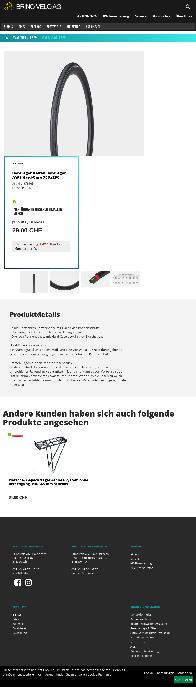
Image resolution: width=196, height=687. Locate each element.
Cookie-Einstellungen (159, 673)
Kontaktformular (140, 614)
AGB (133, 646)
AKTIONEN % (88, 20)
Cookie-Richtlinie (141, 656)
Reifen (34, 38)
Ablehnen (185, 673)
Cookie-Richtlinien (100, 674)
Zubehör (35, 30)
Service (142, 20)
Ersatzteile (53, 30)
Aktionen (136, 554)
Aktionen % (92, 30)
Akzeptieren (183, 680)
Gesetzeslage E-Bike (143, 628)
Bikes (21, 30)
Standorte (162, 20)
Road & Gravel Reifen (54, 38)
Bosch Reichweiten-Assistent (148, 623)
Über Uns (185, 20)
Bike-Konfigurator (141, 568)
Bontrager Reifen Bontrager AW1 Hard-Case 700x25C (39, 175)
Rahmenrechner (140, 619)
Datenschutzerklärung (144, 651)
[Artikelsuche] (189, 11)
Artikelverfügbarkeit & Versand (150, 633)
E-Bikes (7, 30)
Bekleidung (72, 30)
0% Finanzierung (117, 20)
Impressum (137, 642)
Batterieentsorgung (142, 637)
